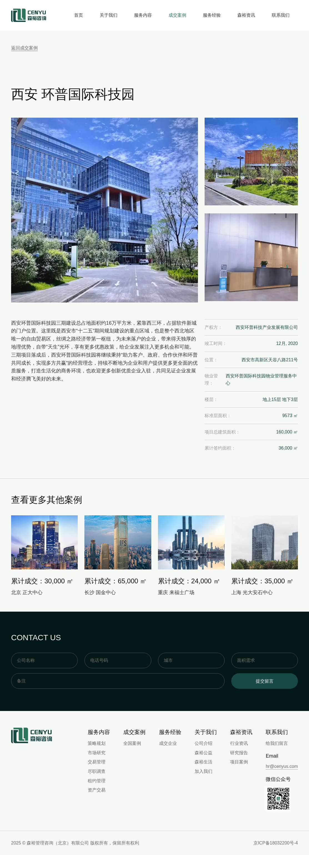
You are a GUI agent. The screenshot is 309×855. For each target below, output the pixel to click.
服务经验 (212, 15)
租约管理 (96, 780)
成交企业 (168, 743)
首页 (78, 15)
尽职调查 (96, 771)
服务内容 (143, 15)
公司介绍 (203, 743)
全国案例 (132, 743)
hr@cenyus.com (282, 766)
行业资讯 (239, 743)
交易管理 (96, 762)
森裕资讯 (246, 15)
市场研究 (96, 752)
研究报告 (239, 752)
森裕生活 (203, 762)
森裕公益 (203, 752)
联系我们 (281, 15)
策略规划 (96, 743)
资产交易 (96, 790)
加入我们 (203, 771)
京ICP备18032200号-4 (275, 843)
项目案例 (239, 762)
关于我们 (108, 15)
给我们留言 (277, 743)
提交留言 (264, 681)
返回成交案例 (24, 48)
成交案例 (177, 15)
